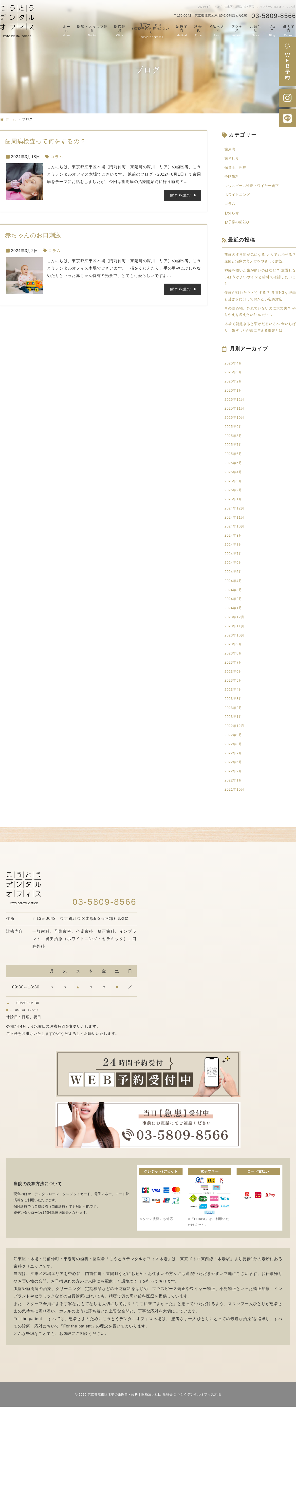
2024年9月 (234, 593)
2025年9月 (234, 474)
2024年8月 (234, 603)
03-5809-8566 (273, 15)
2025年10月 (235, 464)
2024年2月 (234, 663)
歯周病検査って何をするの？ (45, 141)
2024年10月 (235, 583)
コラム (57, 157)
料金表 (198, 31)
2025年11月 (235, 454)
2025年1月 (234, 553)
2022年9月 (234, 812)
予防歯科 (232, 180)
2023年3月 (234, 772)
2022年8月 (234, 822)
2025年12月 (235, 444)
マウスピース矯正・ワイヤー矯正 (255, 189)
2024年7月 (234, 613)
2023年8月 (234, 723)
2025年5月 (234, 513)
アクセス (237, 31)
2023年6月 (234, 743)
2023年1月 (234, 792)
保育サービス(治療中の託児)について (150, 30)
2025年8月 (234, 483)
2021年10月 (235, 872)
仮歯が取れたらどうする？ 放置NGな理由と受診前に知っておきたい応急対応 (260, 320)
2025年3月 (234, 533)
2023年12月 (235, 683)
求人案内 (288, 31)
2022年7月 (234, 832)
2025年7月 (234, 493)
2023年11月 (235, 693)
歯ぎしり (232, 160)
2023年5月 (234, 752)
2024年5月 (234, 633)
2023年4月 (234, 762)
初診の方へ (217, 31)
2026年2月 (234, 424)
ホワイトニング (239, 199)
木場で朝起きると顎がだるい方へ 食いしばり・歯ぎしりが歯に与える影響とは (260, 362)
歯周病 (230, 149)
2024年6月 (234, 623)
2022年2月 (234, 852)
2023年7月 (234, 732)
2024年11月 (235, 573)
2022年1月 (234, 862)
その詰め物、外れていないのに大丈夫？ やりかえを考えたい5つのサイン (260, 341)
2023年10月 (235, 703)
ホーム (66, 31)
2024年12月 (235, 563)
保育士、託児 (236, 169)
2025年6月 (234, 503)
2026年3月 (234, 414)
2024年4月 (234, 643)
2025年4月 (234, 523)
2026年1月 (234, 434)
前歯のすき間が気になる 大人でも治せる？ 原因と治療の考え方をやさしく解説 (260, 270)
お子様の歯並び (239, 229)
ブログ (272, 31)
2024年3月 (234, 653)
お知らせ (255, 31)
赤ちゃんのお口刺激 (33, 235)
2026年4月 (234, 404)
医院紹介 (120, 31)
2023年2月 (234, 782)
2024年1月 (234, 673)
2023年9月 (234, 712)
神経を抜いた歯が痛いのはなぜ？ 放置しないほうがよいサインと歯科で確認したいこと (260, 295)
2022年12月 (235, 802)
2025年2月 (234, 543)
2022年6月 (234, 842)
